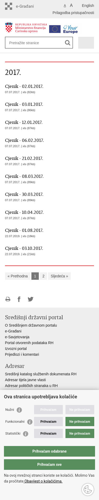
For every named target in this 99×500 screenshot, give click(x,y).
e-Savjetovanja (17, 337)
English (88, 5)
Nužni (9, 410)
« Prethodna (18, 276)
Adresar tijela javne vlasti (25, 380)
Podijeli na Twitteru (30, 299)
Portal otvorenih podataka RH (29, 343)
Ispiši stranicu (8, 299)
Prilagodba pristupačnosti (73, 13)
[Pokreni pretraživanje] (67, 43)
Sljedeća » (59, 276)
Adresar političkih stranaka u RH (31, 386)
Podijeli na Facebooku (19, 299)
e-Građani (13, 331)
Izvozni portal (16, 348)
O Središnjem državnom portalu (31, 325)
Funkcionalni (15, 422)
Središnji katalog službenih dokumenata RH (41, 374)
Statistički (12, 433)
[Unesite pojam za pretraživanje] (28, 42)
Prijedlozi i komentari (22, 354)
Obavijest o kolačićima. (42, 481)
